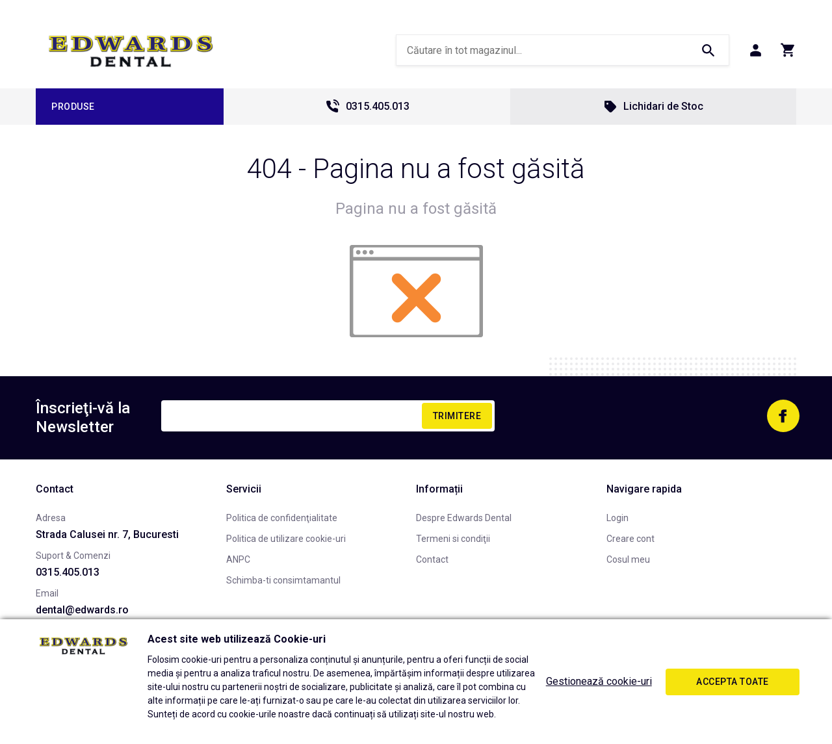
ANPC (238, 559)
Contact (432, 559)
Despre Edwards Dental (464, 518)
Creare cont (630, 538)
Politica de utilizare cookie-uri (286, 538)
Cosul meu (628, 559)
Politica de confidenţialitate (281, 518)
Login (617, 518)
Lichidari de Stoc (653, 106)
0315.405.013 (367, 106)
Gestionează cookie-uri (599, 681)
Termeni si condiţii (453, 538)
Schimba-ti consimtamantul (283, 580)
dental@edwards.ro (82, 610)
